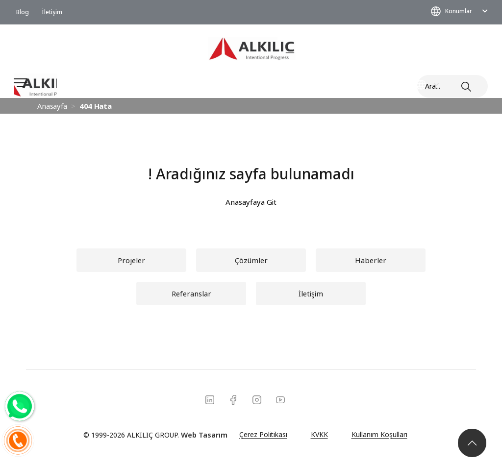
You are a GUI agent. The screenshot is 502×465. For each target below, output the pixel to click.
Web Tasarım (204, 435)
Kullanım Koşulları (379, 434)
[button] (371, 260)
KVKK (319, 434)
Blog (22, 12)
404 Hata (95, 106)
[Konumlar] (57, 422)
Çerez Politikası (263, 434)
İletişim (52, 12)
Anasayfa (52, 106)
